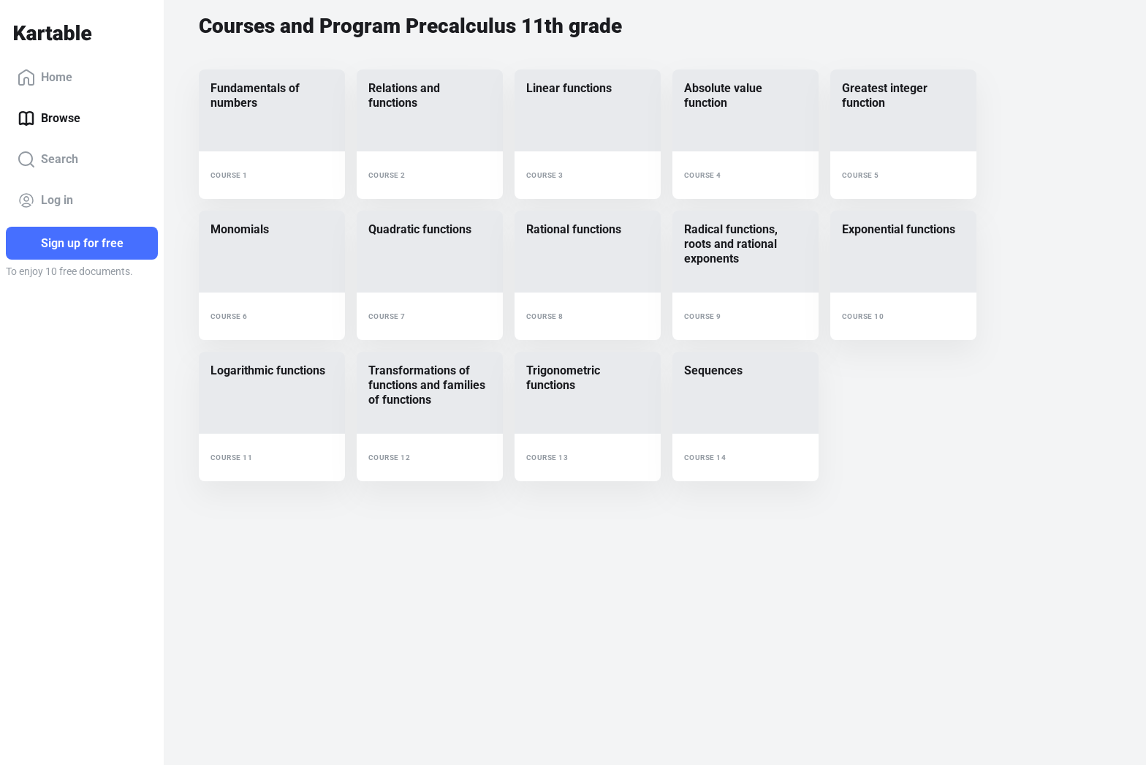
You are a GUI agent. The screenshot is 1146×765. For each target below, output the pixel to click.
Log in (45, 200)
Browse (49, 118)
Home (45, 77)
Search (48, 159)
